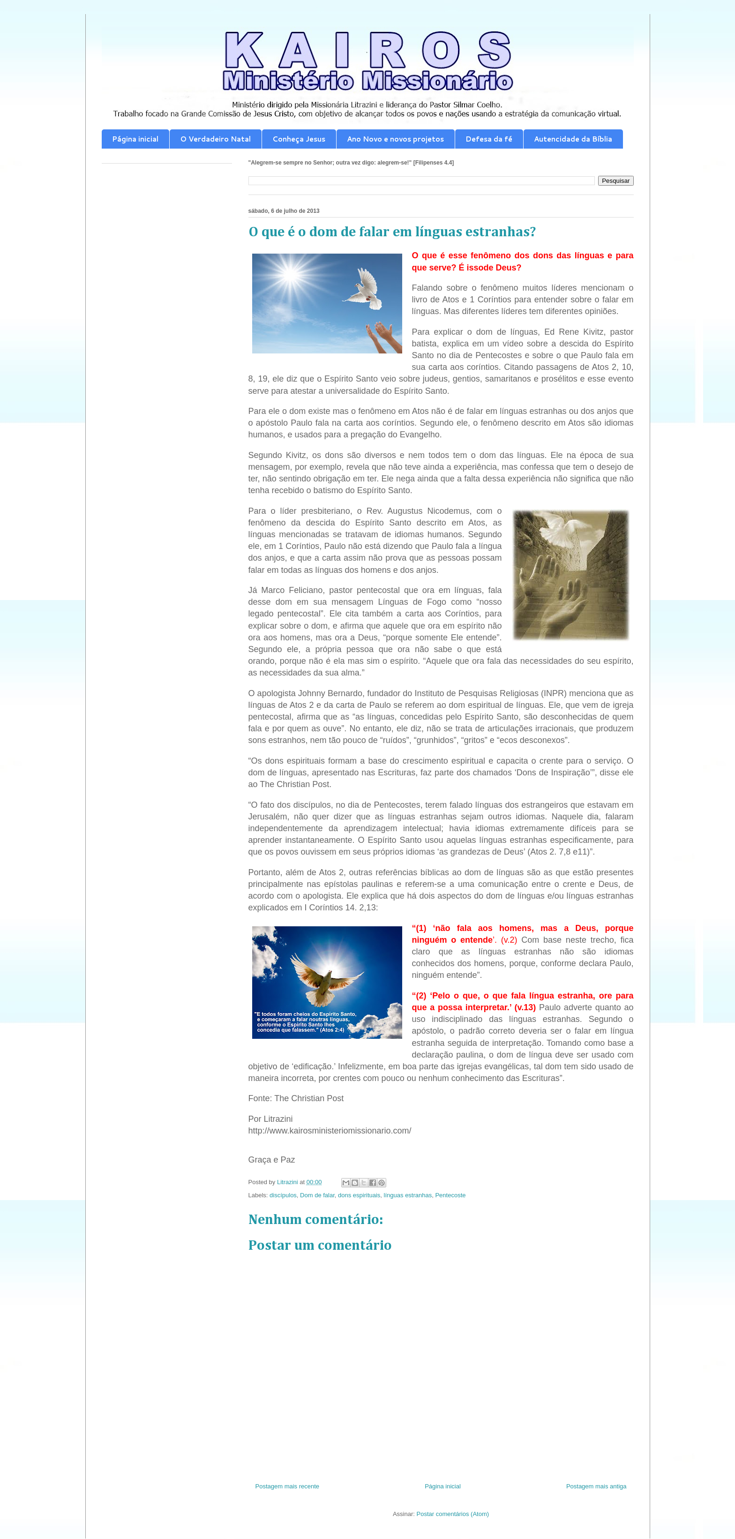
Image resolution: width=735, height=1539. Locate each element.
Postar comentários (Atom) (452, 1513)
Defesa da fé (488, 139)
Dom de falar (317, 1195)
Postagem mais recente (287, 1486)
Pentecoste (450, 1195)
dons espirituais (359, 1195)
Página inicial (135, 139)
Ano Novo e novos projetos (395, 139)
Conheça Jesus (298, 139)
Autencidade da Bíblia (573, 139)
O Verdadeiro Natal (215, 139)
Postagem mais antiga (596, 1486)
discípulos (283, 1195)
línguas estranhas (408, 1195)
